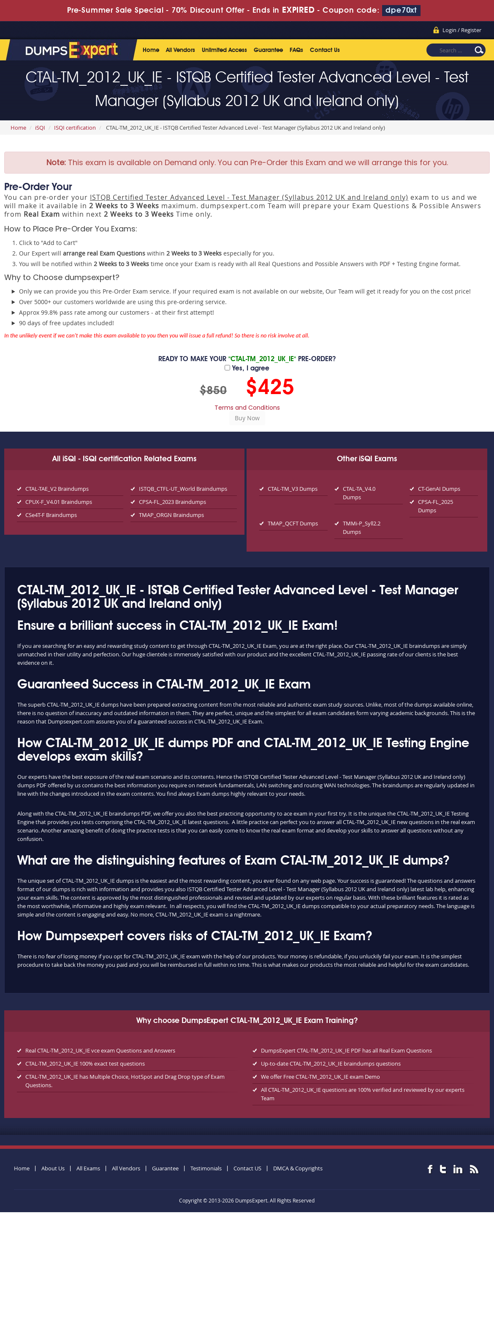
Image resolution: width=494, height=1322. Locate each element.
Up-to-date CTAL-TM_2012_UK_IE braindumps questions (331, 1063)
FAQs (296, 50)
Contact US (247, 1168)
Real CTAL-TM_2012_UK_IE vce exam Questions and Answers (100, 1050)
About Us (53, 1168)
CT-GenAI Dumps (439, 488)
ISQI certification (75, 127)
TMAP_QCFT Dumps (293, 523)
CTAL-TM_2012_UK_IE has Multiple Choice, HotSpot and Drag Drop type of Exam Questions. (125, 1081)
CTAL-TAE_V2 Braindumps (57, 488)
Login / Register (461, 30)
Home (151, 50)
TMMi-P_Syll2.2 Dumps (361, 528)
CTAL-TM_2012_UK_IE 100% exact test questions (85, 1063)
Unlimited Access (224, 50)
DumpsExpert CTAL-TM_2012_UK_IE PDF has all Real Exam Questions (346, 1050)
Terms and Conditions (247, 407)
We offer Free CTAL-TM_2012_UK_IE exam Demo (320, 1076)
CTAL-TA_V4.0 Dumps (359, 493)
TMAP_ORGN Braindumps (171, 515)
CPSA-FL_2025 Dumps (435, 506)
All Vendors (180, 50)
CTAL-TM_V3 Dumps (293, 488)
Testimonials (206, 1168)
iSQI (40, 127)
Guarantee (268, 50)
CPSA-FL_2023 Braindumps (172, 502)
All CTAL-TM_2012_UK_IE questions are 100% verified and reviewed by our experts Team (362, 1094)
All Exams (88, 1168)
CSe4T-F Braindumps (51, 515)
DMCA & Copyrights (298, 1168)
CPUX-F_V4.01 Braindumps (58, 502)
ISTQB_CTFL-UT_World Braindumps (183, 488)
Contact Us (325, 50)
